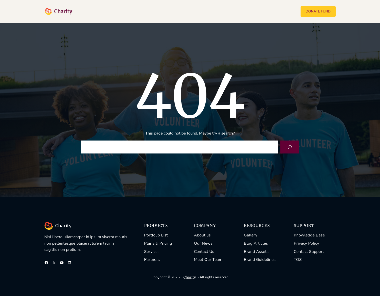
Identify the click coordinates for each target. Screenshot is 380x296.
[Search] (289, 147)
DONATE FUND (318, 11)
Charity (63, 11)
